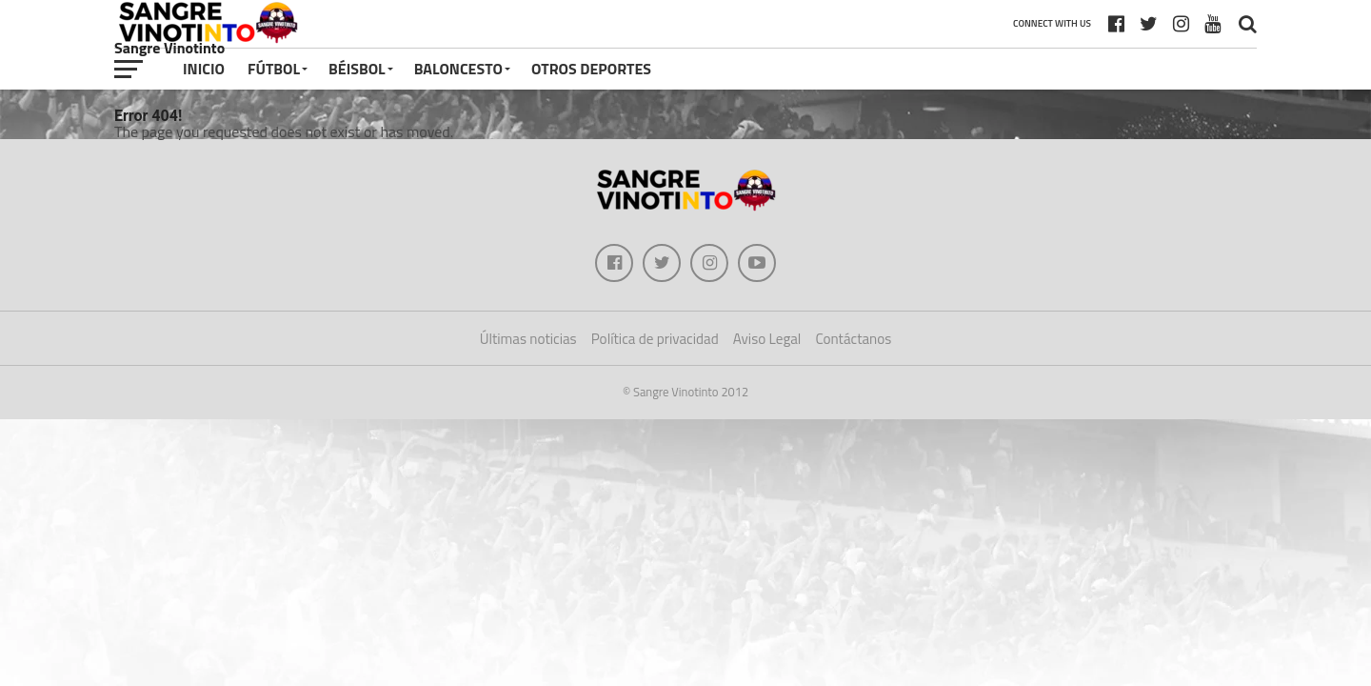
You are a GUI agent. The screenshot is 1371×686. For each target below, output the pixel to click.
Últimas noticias (528, 339)
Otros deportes (591, 68)
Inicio (204, 68)
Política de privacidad (655, 339)
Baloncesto (458, 68)
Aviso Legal (767, 339)
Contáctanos (853, 339)
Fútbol (274, 68)
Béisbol (357, 68)
